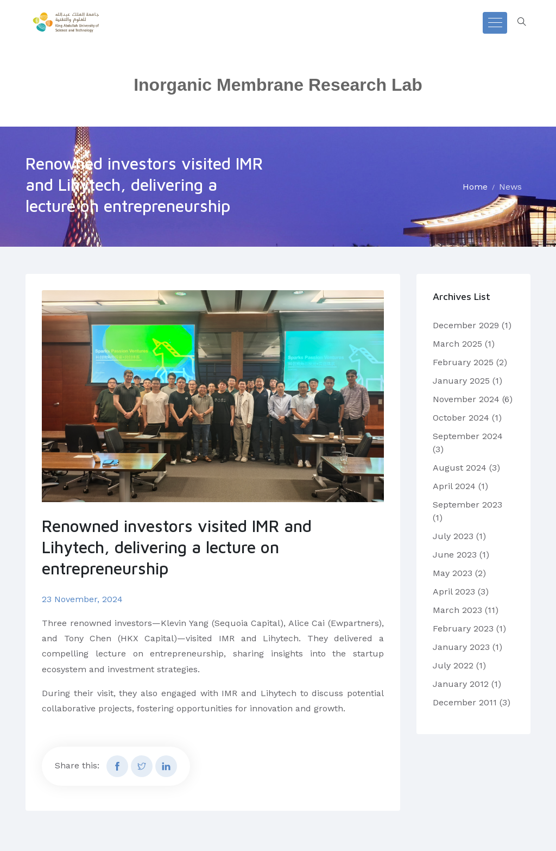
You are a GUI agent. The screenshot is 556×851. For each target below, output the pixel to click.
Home (475, 187)
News (510, 187)
